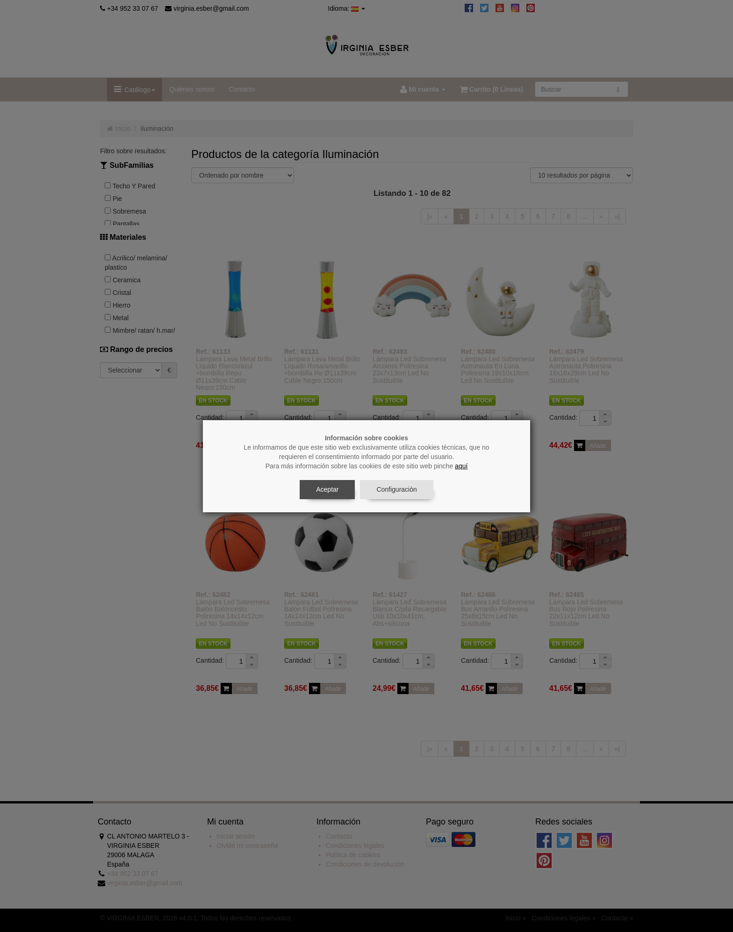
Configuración (396, 489)
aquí (461, 466)
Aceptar (327, 489)
